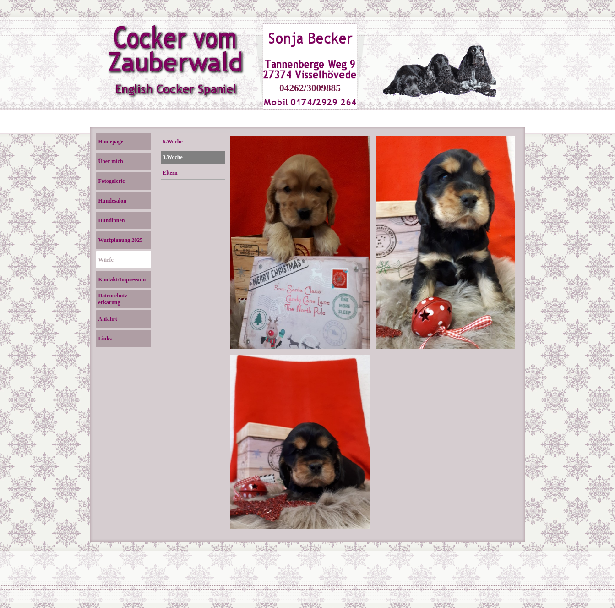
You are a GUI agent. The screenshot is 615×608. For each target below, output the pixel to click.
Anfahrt (107, 319)
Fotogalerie (111, 181)
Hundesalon (112, 200)
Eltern (170, 173)
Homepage (111, 141)
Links (105, 338)
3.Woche (173, 157)
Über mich (110, 161)
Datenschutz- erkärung (113, 299)
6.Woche (173, 141)
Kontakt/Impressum (122, 279)
